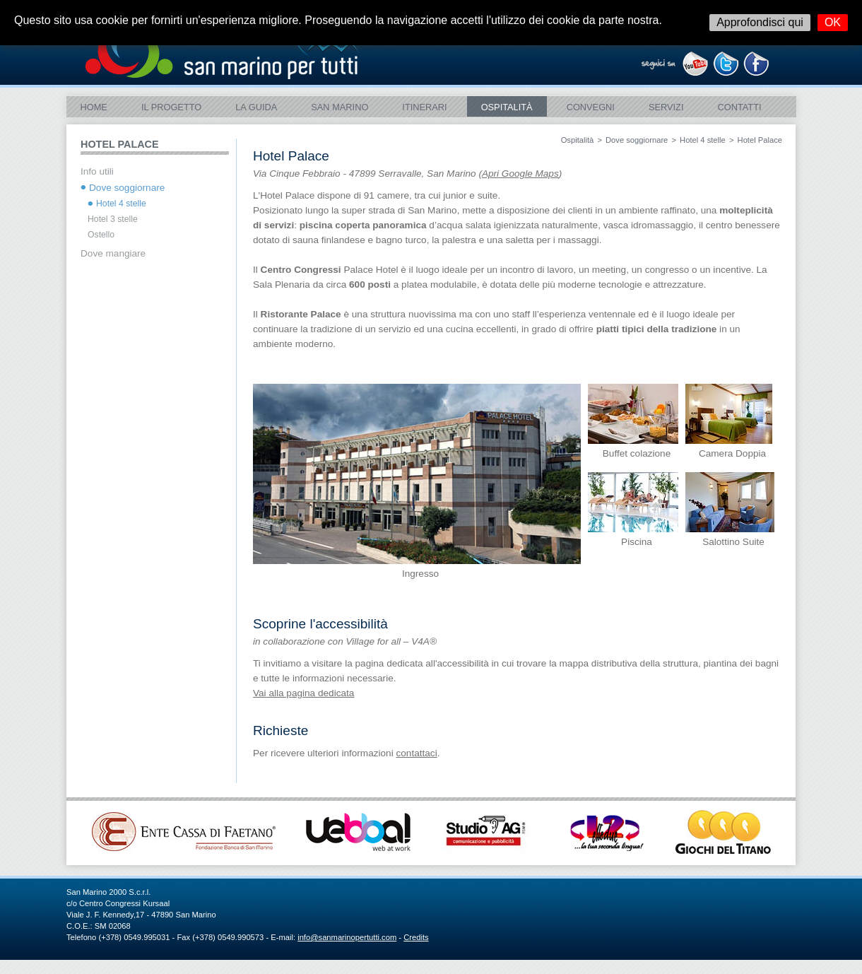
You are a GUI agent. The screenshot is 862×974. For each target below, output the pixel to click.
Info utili (97, 171)
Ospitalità (507, 107)
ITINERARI (424, 107)
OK (833, 22)
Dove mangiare (113, 253)
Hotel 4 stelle (703, 140)
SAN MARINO (339, 107)
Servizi (666, 107)
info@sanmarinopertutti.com (346, 937)
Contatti (739, 107)
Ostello (101, 235)
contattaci (416, 753)
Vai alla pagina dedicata (303, 693)
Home (94, 107)
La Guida (256, 107)
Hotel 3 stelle (113, 219)
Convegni (591, 107)
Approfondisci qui (759, 22)
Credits (415, 937)
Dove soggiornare (637, 140)
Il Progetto (171, 107)
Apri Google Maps (520, 173)
